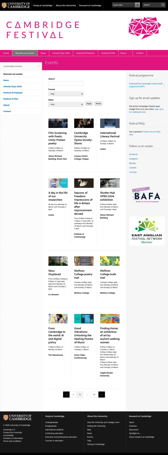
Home (6, 53)
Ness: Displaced (54, 272)
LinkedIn (132, 168)
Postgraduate (51, 426)
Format (51, 89)
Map (89, 430)
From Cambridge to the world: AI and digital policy (56, 335)
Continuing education (54, 433)
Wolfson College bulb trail (108, 274)
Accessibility (8, 435)
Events (90, 437)
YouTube (133, 172)
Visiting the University (96, 426)
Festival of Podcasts (85, 53)
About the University (66, 5)
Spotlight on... (135, 433)
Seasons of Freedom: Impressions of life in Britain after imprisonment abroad (83, 203)
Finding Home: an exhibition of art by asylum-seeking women (110, 335)
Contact (139, 53)
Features (133, 426)
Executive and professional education (61, 437)
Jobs (89, 441)
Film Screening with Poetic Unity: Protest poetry (57, 138)
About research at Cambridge (141, 437)
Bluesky (132, 163)
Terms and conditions (12, 441)
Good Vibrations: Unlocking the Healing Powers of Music (83, 335)
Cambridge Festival (12, 67)
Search (51, 79)
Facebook (133, 154)
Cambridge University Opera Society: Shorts (83, 138)
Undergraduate (51, 422)
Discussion (133, 430)
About (123, 53)
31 (94, 394)
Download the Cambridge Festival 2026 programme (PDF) (146, 85)
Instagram (133, 159)
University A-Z (9, 430)
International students (54, 430)
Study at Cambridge (42, 5)
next (100, 394)
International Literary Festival (110, 134)
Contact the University (12, 432)
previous (65, 394)
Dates (51, 100)
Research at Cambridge (90, 5)
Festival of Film (108, 53)
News (43, 53)
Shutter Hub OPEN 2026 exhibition (107, 196)
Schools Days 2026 (61, 53)
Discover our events (24, 53)
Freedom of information (13, 438)
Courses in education (54, 441)
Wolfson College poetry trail (83, 274)
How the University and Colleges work (103, 422)
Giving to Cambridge (96, 444)
